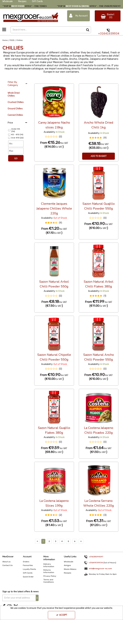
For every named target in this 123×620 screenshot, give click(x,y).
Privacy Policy (49, 576)
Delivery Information (48, 565)
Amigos (67, 565)
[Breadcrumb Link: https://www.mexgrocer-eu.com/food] (12, 40)
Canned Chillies (15, 115)
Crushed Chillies (16, 102)
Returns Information (48, 571)
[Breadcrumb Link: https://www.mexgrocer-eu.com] (5, 40)
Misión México (70, 569)
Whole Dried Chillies (14, 94)
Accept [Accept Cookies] (61, 615)
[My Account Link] (78, 15)
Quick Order (28, 577)
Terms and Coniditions (48, 580)
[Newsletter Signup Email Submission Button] (37, 598)
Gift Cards (37, 1)
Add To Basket (99, 156)
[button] (54, 136)
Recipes (22, 1)
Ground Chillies (15, 108)
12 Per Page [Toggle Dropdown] (40, 80)
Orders (26, 562)
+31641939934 (108, 33)
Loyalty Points (29, 569)
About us (6, 562)
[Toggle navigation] (4, 29)
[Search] (47, 29)
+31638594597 (96, 557)
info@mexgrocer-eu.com (100, 568)
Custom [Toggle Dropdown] (56, 80)
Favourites (28, 565)
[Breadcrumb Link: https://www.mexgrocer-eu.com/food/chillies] (19, 40)
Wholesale (7, 1)
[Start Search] (87, 29)
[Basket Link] (107, 15)
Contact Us (7, 565)
